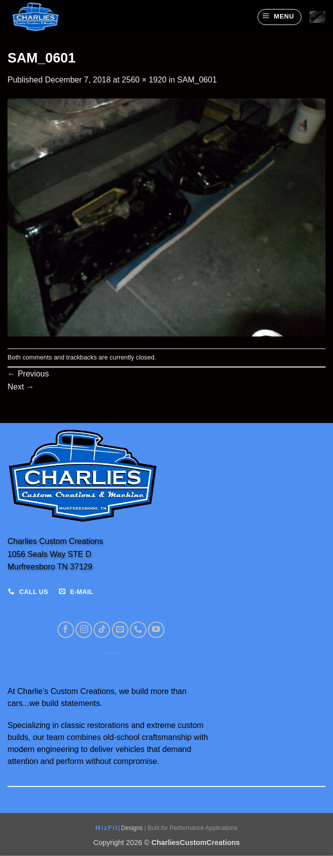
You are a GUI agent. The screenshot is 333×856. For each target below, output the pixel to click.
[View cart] (318, 17)
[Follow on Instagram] (84, 630)
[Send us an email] (120, 630)
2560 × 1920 (144, 80)
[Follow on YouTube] (156, 630)
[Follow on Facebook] (66, 630)
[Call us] (138, 630)
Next (21, 386)
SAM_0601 (196, 80)
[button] (280, 17)
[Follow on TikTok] (102, 630)
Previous (28, 374)
